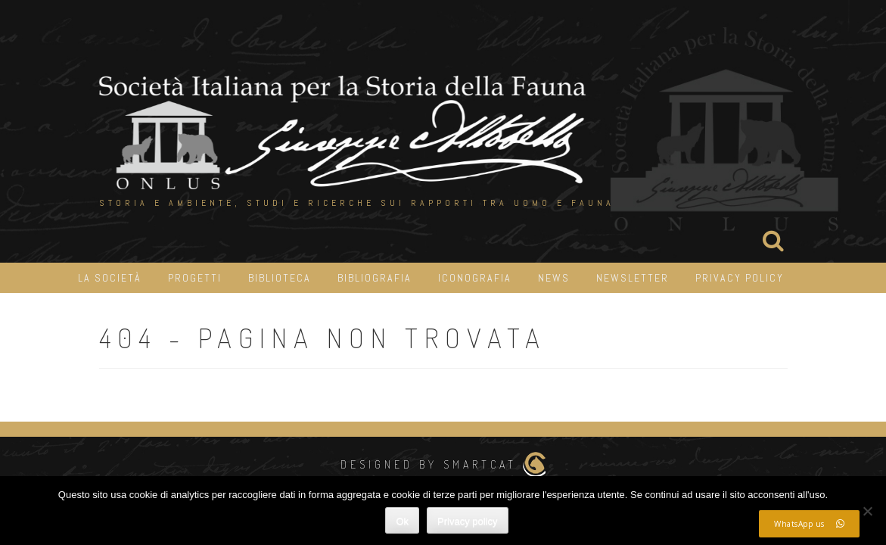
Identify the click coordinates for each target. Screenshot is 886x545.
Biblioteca (279, 278)
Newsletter (632, 278)
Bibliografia (374, 278)
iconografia (474, 278)
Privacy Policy (739, 278)
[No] (867, 511)
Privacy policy (467, 521)
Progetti (195, 278)
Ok (402, 521)
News (554, 278)
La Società (109, 278)
